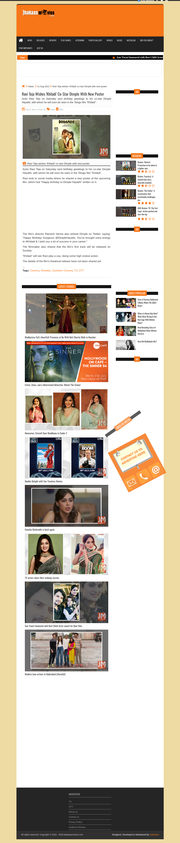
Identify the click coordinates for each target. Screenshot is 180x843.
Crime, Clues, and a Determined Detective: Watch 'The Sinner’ (53, 385)
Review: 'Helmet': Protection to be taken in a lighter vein (147, 165)
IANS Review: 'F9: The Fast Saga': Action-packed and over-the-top (148, 211)
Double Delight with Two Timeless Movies (43, 481)
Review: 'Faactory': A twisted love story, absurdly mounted (145, 179)
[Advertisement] (114, 16)
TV (75, 270)
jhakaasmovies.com (73, 834)
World (109, 40)
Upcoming (79, 40)
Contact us (74, 815)
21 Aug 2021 (43, 86)
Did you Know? (146, 40)
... (24, 266)
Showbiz (46, 270)
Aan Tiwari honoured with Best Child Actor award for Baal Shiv (53, 626)
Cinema (34, 270)
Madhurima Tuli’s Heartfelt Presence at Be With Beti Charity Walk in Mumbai (60, 337)
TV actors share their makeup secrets (42, 578)
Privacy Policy (75, 820)
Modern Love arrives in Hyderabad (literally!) (45, 674)
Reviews (52, 40)
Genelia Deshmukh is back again (40, 529)
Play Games (66, 40)
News (29, 40)
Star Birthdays (25, 48)
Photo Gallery (95, 40)
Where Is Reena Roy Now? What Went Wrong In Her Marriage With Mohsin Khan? (148, 318)
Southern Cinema (62, 270)
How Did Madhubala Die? (147, 341)
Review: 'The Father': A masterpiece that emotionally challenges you (146, 195)
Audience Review (77, 826)
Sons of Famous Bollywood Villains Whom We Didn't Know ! (148, 302)
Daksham (154, 834)
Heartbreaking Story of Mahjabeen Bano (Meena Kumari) (147, 330)
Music (119, 40)
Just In (40, 48)
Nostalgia (131, 40)
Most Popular (137, 293)
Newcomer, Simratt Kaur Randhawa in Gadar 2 (46, 433)
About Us (73, 810)
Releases (41, 40)
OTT (81, 270)
